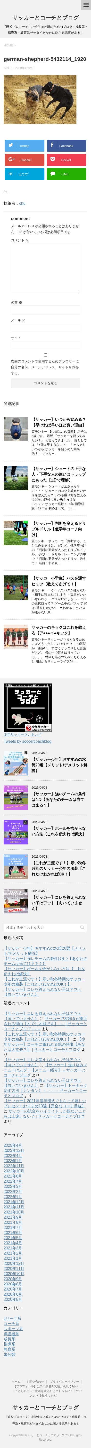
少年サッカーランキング (22, 734)
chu (22, 203)
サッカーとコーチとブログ (45, 18)
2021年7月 (13, 1227)
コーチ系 (11, 1324)
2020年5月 (13, 1299)
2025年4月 (13, 1145)
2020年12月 (14, 1263)
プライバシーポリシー (64, 1381)
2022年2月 (13, 1192)
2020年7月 (13, 1289)
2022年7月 (13, 1181)
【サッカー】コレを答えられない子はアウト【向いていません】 (59, 903)
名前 (16, 302)
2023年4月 (13, 1156)
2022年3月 (13, 1186)
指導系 (9, 1344)
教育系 (9, 1349)
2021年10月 (14, 1212)
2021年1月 (13, 1258)
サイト (16, 338)
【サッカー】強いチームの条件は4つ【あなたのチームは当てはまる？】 (59, 800)
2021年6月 (13, 1233)
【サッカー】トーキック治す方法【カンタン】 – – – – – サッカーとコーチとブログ (45, 1090)
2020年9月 (13, 1279)
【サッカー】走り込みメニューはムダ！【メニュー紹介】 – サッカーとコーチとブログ (45, 1070)
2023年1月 (13, 1161)
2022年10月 (14, 1171)
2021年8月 (13, 1222)
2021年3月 (13, 1248)
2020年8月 (13, 1284)
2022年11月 (14, 1166)
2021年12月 (14, 1202)
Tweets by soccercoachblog (27, 741)
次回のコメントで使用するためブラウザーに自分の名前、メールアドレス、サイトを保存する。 (45, 367)
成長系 (9, 1339)
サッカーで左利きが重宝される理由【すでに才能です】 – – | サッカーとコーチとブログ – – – (45, 1024)
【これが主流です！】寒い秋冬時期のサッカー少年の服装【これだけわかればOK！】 (59, 868)
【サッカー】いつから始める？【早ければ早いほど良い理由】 (59, 422)
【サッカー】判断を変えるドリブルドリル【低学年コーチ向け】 (59, 529)
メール (18, 320)
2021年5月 (13, 1238)
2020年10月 (14, 1274)
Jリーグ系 (12, 1318)
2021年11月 (14, 1207)
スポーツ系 (13, 1329)
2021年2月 (13, 1253)
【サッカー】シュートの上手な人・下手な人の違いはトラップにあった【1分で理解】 (59, 474)
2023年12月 (14, 1150)
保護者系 (11, 1334)
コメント (20, 240)
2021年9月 (13, 1217)
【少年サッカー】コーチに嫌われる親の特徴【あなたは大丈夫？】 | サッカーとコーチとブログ (44, 1044)
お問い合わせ (35, 1381)
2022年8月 (13, 1176)
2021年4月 (13, 1243)
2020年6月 (13, 1294)
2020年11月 (14, 1269)
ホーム (16, 1381)
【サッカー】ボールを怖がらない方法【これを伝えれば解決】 (59, 831)
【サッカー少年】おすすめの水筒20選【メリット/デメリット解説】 (59, 765)
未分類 (9, 1354)
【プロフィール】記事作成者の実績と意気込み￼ (45, 1386)
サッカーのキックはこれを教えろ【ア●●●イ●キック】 (59, 630)
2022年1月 (13, 1197)
